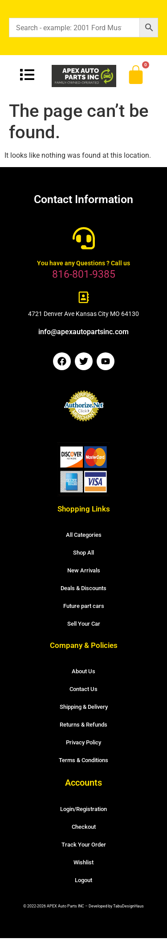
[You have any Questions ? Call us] (84, 238)
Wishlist (83, 862)
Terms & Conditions (83, 760)
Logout (83, 880)
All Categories (84, 534)
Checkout (84, 826)
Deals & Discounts (83, 588)
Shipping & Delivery (84, 706)
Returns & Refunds (83, 724)
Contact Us (83, 689)
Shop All (83, 552)
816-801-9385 (83, 274)
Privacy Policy (83, 742)
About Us (83, 671)
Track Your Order (83, 844)
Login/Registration (83, 809)
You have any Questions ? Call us (83, 263)
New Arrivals (83, 570)
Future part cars (83, 606)
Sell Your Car (83, 623)
